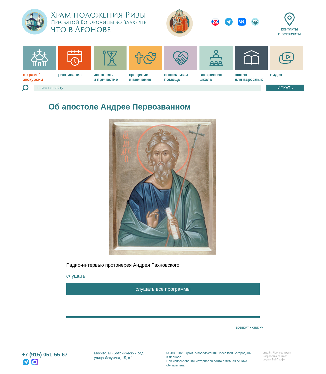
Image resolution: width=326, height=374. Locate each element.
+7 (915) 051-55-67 (45, 355)
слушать (75, 276)
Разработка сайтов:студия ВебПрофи (275, 358)
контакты (289, 24)
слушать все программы (163, 289)
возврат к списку (249, 327)
